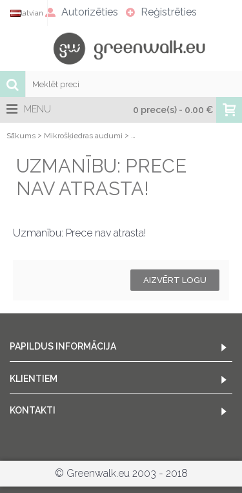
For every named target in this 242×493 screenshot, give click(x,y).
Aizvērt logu (175, 280)
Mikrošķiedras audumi (83, 135)
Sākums (20, 135)
